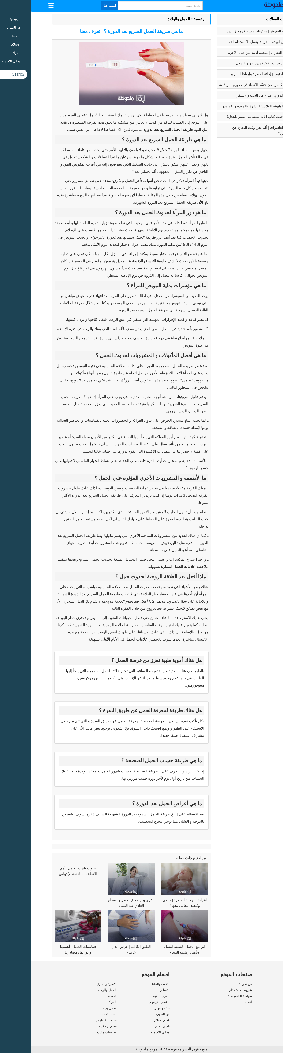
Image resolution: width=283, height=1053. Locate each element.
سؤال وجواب (77, 1008)
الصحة (81, 996)
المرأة (82, 1002)
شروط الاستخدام (209, 990)
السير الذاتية (130, 996)
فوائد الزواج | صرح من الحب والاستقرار (232, 95)
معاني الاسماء (129, 1032)
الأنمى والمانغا (129, 984)
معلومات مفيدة (75, 1032)
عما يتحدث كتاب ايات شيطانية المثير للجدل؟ (228, 117)
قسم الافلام (130, 1020)
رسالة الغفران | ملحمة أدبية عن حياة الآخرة (229, 53)
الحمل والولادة (147, 19)
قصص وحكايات (76, 1026)
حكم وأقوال (130, 1008)
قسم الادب (78, 1014)
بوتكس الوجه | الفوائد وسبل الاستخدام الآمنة (228, 42)
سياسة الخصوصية (209, 996)
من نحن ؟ (214, 984)
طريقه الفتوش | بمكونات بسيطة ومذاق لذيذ (228, 31)
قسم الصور (130, 1026)
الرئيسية (169, 19)
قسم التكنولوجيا (75, 1020)
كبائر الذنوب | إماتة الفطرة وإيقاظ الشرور (230, 74)
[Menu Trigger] (20, 5)
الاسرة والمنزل (76, 984)
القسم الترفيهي (128, 1002)
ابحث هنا (79, 5)
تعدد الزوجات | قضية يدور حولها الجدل (233, 63)
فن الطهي (131, 1014)
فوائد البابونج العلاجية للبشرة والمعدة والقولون (226, 106)
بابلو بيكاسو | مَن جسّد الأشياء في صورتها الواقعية (224, 85)
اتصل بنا (215, 1002)
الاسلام (133, 990)
